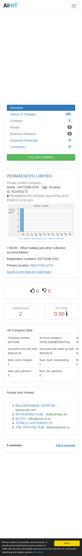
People (41, 127)
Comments (41, 147)
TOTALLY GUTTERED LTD (34, 423)
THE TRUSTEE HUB (30, 427)
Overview (16, 108)
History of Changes (41, 114)
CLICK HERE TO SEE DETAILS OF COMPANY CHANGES (41, 239)
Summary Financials (41, 140)
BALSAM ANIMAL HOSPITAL (36, 405)
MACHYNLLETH (41, 265)
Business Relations (41, 134)
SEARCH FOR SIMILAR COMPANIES (29, 272)
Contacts (41, 121)
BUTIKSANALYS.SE (29, 414)
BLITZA (21, 418)
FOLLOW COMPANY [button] (41, 157)
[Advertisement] (41, 56)
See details (38, 552)
